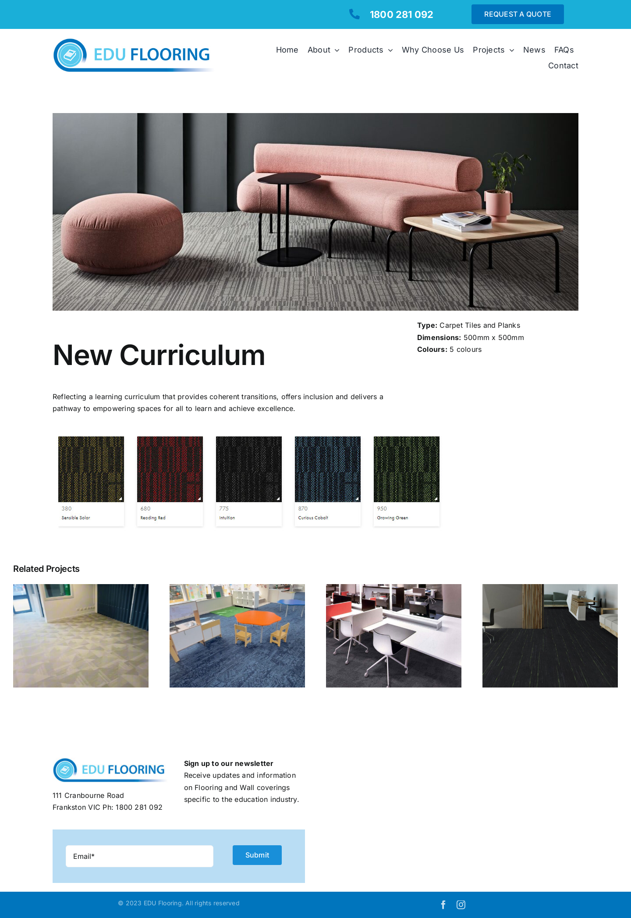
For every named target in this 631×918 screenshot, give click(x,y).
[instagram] (461, 904)
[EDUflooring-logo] (138, 41)
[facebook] (443, 904)
